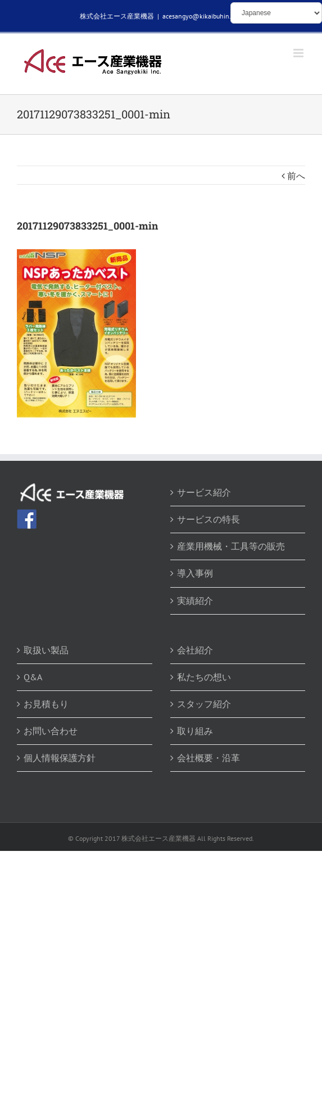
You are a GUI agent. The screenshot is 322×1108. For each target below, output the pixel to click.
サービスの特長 (208, 519)
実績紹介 (195, 600)
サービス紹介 (204, 492)
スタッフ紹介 (204, 703)
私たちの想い (204, 677)
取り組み (195, 730)
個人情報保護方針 (60, 757)
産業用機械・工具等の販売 (231, 546)
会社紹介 (195, 650)
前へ (296, 175)
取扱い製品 (46, 650)
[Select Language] (276, 13)
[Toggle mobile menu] (299, 53)
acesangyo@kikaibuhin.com (202, 16)
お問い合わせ (51, 730)
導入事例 (195, 573)
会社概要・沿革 (208, 757)
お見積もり (46, 703)
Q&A (33, 677)
